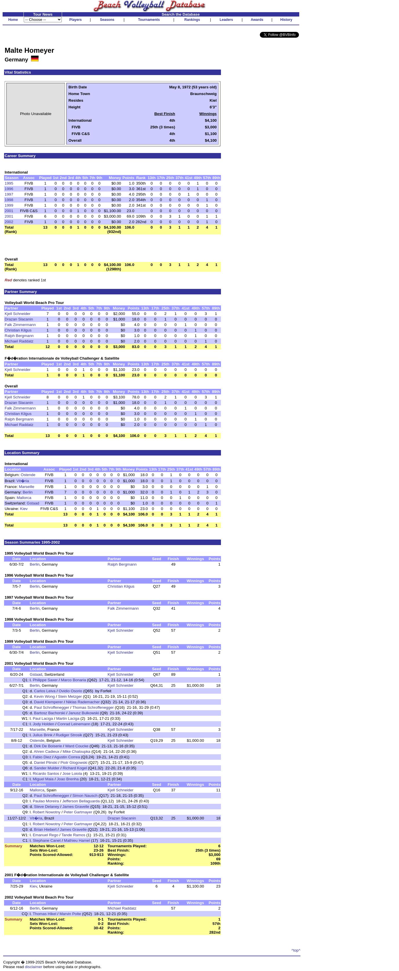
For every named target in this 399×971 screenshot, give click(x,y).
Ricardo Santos (46, 773)
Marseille (26, 486)
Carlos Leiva (44, 691)
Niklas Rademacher (83, 702)
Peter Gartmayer (78, 812)
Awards (257, 20)
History (286, 20)
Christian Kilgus (18, 330)
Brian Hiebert (45, 829)
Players (75, 20)
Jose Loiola (72, 773)
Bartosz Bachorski (49, 713)
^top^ (295, 950)
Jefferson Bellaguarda (80, 801)
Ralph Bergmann (19, 336)
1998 (9, 200)
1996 (9, 189)
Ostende (28, 475)
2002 (9, 222)
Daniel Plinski (45, 762)
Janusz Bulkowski (83, 713)
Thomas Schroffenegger (93, 707)
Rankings (192, 20)
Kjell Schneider (17, 313)
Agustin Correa (67, 757)
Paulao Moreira (46, 801)
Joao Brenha (68, 779)
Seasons (107, 20)
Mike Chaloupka (76, 751)
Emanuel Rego (45, 835)
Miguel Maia (43, 779)
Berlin (27, 492)
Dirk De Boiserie (48, 746)
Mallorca (24, 497)
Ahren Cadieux (46, 751)
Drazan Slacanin (19, 319)
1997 (9, 194)
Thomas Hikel (44, 914)
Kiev (24, 509)
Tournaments (149, 20)
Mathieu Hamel (77, 840)
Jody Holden (43, 724)
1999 (9, 205)
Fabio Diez (42, 757)
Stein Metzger (70, 696)
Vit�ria (23, 481)
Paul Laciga (43, 718)
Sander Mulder (46, 768)
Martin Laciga (67, 718)
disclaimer (33, 967)
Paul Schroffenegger (51, 707)
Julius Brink (42, 735)
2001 (9, 211)
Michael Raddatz (19, 341)
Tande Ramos (73, 835)
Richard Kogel (75, 768)
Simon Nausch (85, 795)
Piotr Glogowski (73, 762)
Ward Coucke (76, 746)
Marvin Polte (70, 914)
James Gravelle (75, 806)
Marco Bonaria (73, 680)
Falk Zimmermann (20, 325)
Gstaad (33, 503)
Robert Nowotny (47, 812)
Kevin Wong (44, 696)
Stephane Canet (47, 840)
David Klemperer (48, 702)
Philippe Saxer (45, 680)
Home (13, 20)
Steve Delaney (46, 806)
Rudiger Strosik (69, 735)
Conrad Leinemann (73, 724)
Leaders (226, 20)
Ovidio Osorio (70, 691)
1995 (9, 183)
